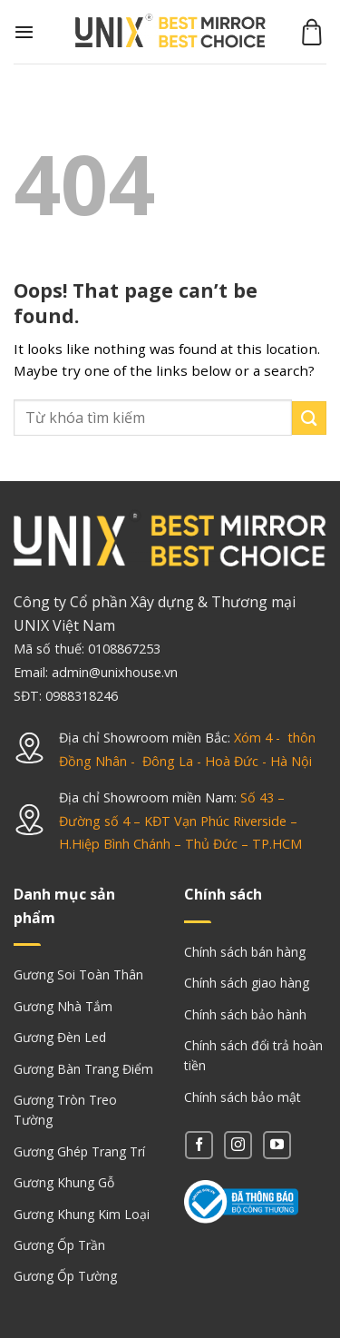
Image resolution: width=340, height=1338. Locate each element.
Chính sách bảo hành (245, 1014)
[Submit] (309, 418)
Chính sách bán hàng (245, 951)
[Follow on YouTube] (277, 1145)
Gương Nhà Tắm (63, 1006)
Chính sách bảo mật (242, 1097)
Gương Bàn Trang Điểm (83, 1068)
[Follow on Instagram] (238, 1145)
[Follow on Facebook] (199, 1145)
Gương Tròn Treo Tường (65, 1109)
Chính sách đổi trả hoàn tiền (253, 1055)
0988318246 (81, 695)
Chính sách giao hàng (246, 982)
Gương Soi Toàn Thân (78, 974)
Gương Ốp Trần (59, 1245)
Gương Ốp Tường (65, 1275)
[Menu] (24, 32)
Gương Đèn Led (60, 1037)
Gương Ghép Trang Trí (79, 1151)
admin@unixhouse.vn (115, 672)
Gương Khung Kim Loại (82, 1214)
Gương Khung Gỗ (64, 1182)
